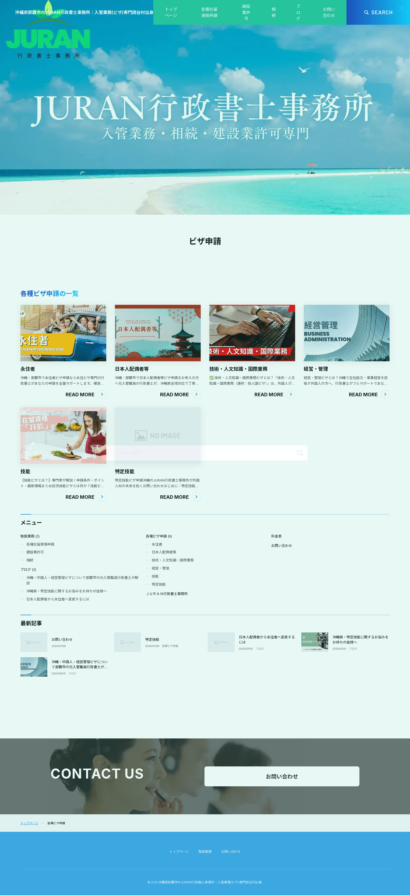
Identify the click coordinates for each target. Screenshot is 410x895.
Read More (80, 394)
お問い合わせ (62, 639)
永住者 (27, 369)
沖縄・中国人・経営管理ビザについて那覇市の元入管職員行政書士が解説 (80, 667)
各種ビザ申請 (170, 646)
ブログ (260, 648)
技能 (25, 471)
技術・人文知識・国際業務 (238, 369)
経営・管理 (316, 369)
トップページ (179, 851)
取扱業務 (205, 851)
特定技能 (124, 471)
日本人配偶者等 (132, 369)
